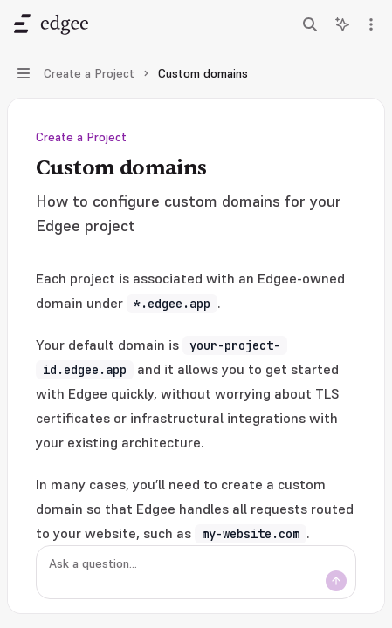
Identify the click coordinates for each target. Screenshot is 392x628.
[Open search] (310, 24)
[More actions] (369, 24)
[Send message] (336, 580)
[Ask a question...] (196, 572)
